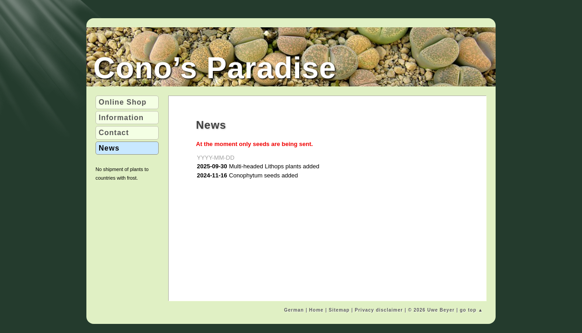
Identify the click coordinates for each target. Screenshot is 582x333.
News (109, 148)
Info (121, 117)
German (294, 310)
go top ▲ (471, 310)
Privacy (379, 310)
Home (316, 310)
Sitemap (339, 310)
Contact (114, 132)
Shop (122, 102)
